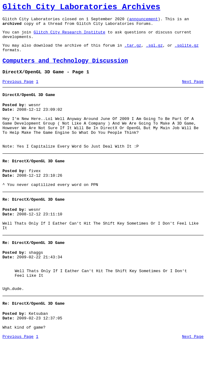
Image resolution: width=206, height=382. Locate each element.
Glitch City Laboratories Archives (81, 8)
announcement (143, 21)
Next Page (193, 92)
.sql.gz (154, 51)
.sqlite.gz (187, 51)
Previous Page (17, 92)
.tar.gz (132, 51)
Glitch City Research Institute (69, 36)
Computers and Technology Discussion (65, 69)
